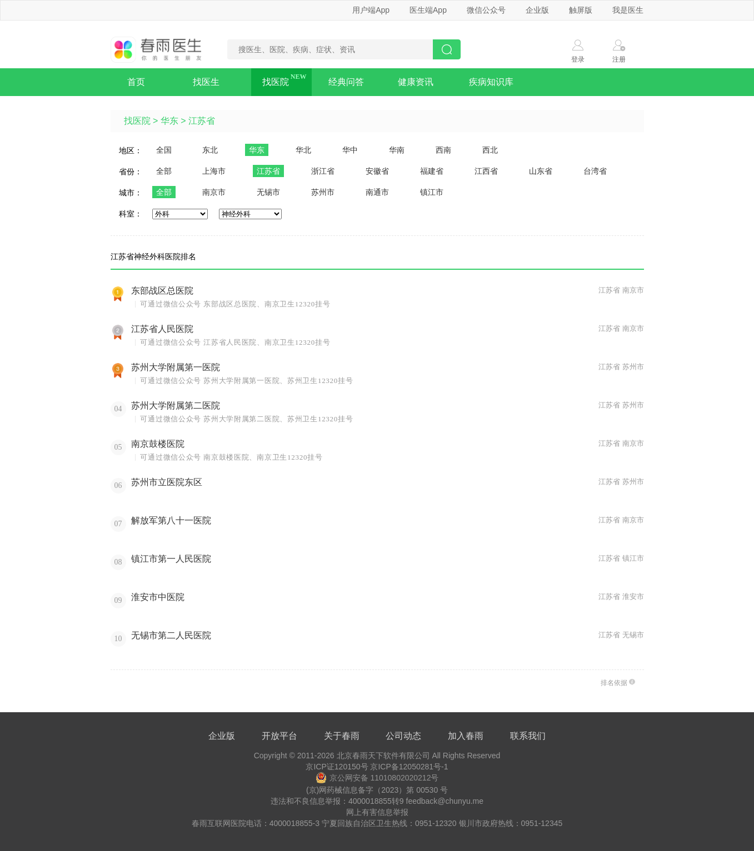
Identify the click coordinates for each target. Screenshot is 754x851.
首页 (136, 82)
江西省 (486, 171)
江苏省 (201, 120)
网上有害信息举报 (377, 812)
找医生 (206, 82)
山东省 (540, 171)
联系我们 (528, 736)
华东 (169, 120)
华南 (397, 149)
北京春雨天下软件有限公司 (383, 755)
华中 (350, 149)
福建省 (431, 171)
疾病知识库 (491, 82)
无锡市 (268, 192)
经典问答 (346, 82)
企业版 (537, 10)
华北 (303, 149)
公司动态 (403, 736)
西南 (443, 149)
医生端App (428, 10)
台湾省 (595, 171)
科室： (130, 213)
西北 (490, 149)
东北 (210, 149)
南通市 (377, 192)
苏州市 (322, 192)
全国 (164, 149)
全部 (164, 171)
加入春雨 (465, 736)
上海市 (214, 171)
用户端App (371, 10)
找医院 (275, 82)
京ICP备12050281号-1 (409, 766)
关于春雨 (341, 736)
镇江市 (431, 192)
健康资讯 (415, 82)
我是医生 (627, 10)
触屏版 (580, 10)
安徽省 (377, 171)
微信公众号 (486, 10)
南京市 (214, 192)
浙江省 (322, 171)
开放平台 (279, 736)
